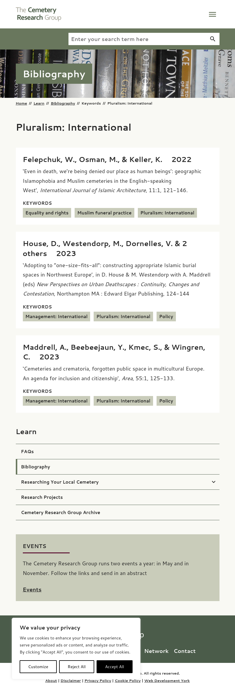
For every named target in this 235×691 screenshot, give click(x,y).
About (51, 680)
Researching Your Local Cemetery (60, 482)
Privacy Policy (98, 680)
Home (21, 103)
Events (32, 589)
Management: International (56, 316)
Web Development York (167, 680)
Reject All (77, 667)
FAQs (27, 451)
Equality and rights (47, 213)
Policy (166, 316)
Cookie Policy (128, 680)
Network (157, 651)
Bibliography (63, 103)
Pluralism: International (167, 213)
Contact (185, 651)
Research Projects (42, 497)
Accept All (114, 667)
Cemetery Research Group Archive (60, 512)
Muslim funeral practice (104, 213)
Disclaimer (71, 680)
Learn (38, 103)
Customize (38, 667)
